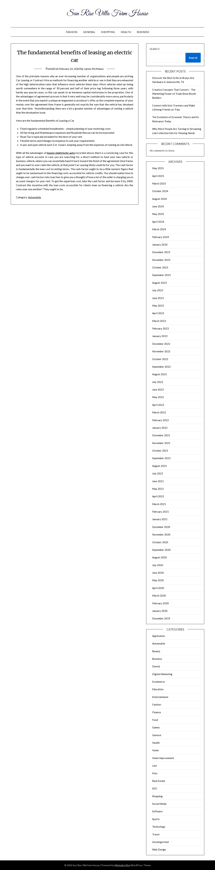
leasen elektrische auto (61, 152)
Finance (156, 712)
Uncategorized (160, 841)
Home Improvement (163, 758)
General (89, 31)
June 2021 (158, 481)
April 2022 (158, 404)
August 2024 (159, 198)
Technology (158, 826)
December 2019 (161, 618)
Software (157, 811)
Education (157, 689)
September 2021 (161, 458)
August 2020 (159, 557)
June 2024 (158, 206)
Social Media (159, 803)
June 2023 (158, 298)
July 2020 (157, 565)
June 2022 (158, 389)
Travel (155, 834)
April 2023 (158, 313)
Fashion (71, 31)
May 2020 (158, 580)
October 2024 (160, 191)
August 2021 (159, 465)
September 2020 (161, 549)
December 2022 (161, 343)
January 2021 (159, 519)
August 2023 (159, 282)
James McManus (94, 68)
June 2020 (158, 572)
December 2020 (161, 526)
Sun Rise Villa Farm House (107, 13)
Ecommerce (158, 681)
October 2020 (160, 542)
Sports (156, 819)
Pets (154, 773)
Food (155, 719)
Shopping (108, 31)
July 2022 (157, 381)
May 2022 (158, 397)
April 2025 (158, 175)
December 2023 (161, 252)
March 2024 (159, 229)
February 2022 (160, 420)
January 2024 (159, 244)
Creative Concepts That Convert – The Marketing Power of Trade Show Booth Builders (174, 93)
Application (158, 635)
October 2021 (160, 450)
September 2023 (161, 274)
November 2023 (161, 259)
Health (126, 31)
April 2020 (158, 587)
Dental (156, 666)
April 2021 (158, 496)
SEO (154, 788)
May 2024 (158, 213)
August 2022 (159, 374)
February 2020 (160, 603)
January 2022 (159, 427)
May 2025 (158, 168)
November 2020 (161, 534)
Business (143, 31)
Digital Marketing (162, 674)
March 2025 (159, 183)
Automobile (35, 197)
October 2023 (160, 267)
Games (156, 727)
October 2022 (160, 359)
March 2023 (159, 320)
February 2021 (160, 511)
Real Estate (158, 780)
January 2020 (159, 610)
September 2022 (161, 366)
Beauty (156, 651)
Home (155, 750)
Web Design (159, 849)
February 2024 (160, 236)
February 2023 (160, 328)
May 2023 (158, 305)
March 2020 (159, 595)
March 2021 (159, 504)
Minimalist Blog (122, 865)
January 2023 (159, 336)
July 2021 (157, 473)
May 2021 (158, 488)
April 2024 (158, 221)
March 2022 (159, 412)
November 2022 (161, 351)
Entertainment (160, 696)
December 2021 (161, 435)
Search (154, 48)
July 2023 (157, 290)
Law (154, 765)
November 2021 (161, 443)
